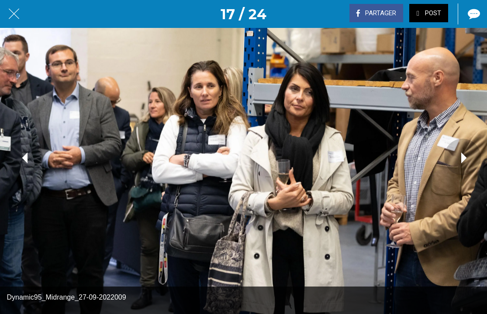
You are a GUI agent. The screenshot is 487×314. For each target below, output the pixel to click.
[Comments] (473, 13)
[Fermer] (14, 14)
